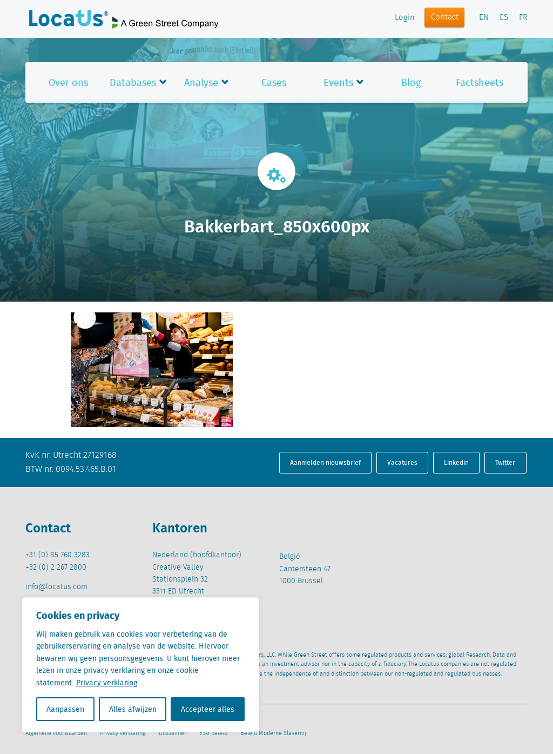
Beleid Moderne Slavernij (273, 733)
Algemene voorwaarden (56, 733)
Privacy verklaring (106, 682)
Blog (411, 82)
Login (405, 17)
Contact (444, 17)
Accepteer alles (207, 709)
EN (484, 17)
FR (523, 17)
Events (338, 82)
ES (504, 17)
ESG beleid (213, 733)
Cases (273, 82)
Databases (133, 82)
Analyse (201, 82)
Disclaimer (172, 733)
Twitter (505, 462)
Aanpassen (65, 709)
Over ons (68, 82)
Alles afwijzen (133, 709)
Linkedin (456, 462)
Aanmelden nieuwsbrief (325, 462)
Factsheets (479, 82)
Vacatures (402, 462)
